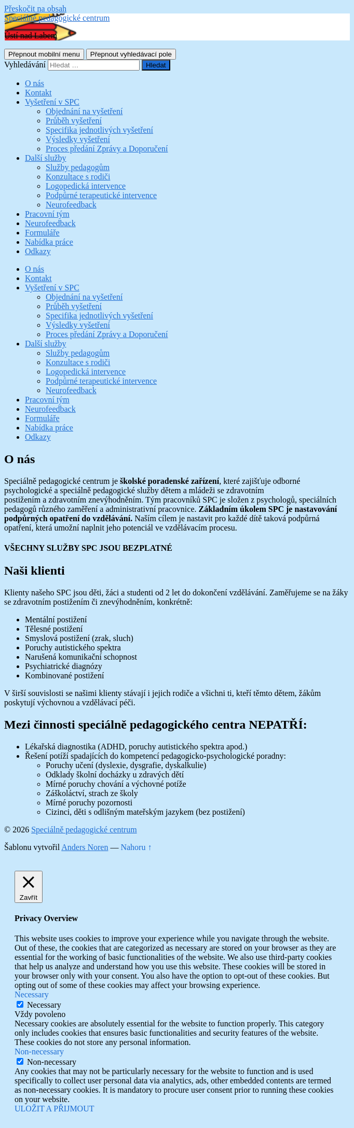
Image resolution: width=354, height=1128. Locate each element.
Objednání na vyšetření (84, 111)
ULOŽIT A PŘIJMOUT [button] (54, 1108)
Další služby (45, 158)
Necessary (44, 1004)
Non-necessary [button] (39, 1051)
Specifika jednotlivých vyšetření (99, 130)
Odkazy (38, 251)
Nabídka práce (49, 242)
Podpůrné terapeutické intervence (101, 195)
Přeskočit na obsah (35, 8)
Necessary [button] (32, 994)
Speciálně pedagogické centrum (57, 17)
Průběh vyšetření (74, 120)
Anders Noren (84, 847)
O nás (34, 83)
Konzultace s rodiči (78, 176)
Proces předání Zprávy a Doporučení (107, 148)
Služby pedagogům (78, 167)
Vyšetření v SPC (52, 102)
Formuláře (42, 232)
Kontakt (38, 92)
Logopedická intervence (86, 186)
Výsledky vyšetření (78, 139)
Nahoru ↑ (136, 847)
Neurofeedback (71, 204)
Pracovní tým (47, 214)
